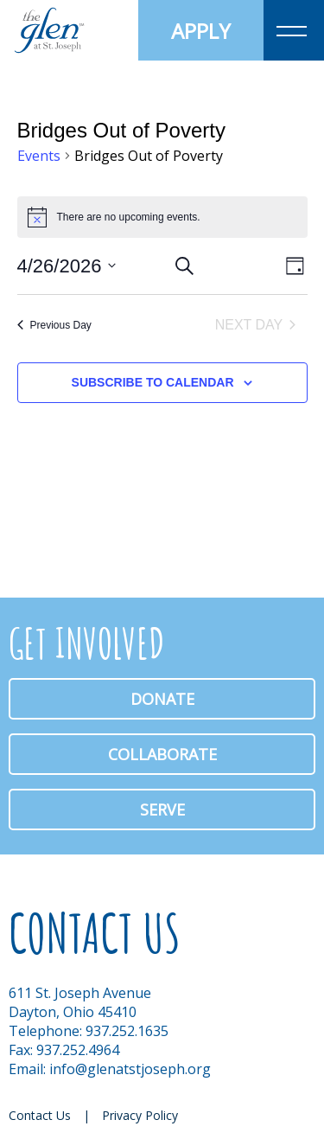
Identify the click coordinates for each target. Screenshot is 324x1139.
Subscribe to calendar (153, 382)
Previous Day (54, 325)
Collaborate (162, 754)
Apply (201, 30)
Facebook (256, 1112)
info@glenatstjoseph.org (130, 1068)
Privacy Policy (140, 1115)
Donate (162, 698)
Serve (162, 809)
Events (38, 155)
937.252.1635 (127, 1030)
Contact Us (40, 1115)
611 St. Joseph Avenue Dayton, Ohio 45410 (80, 1002)
